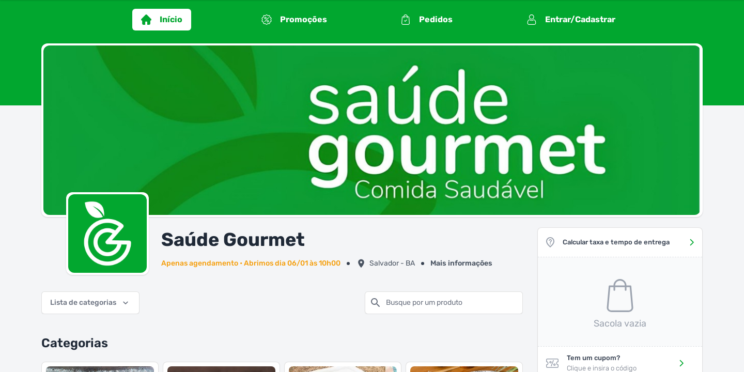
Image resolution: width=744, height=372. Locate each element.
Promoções (294, 19)
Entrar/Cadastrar (570, 19)
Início (161, 19)
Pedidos (426, 19)
